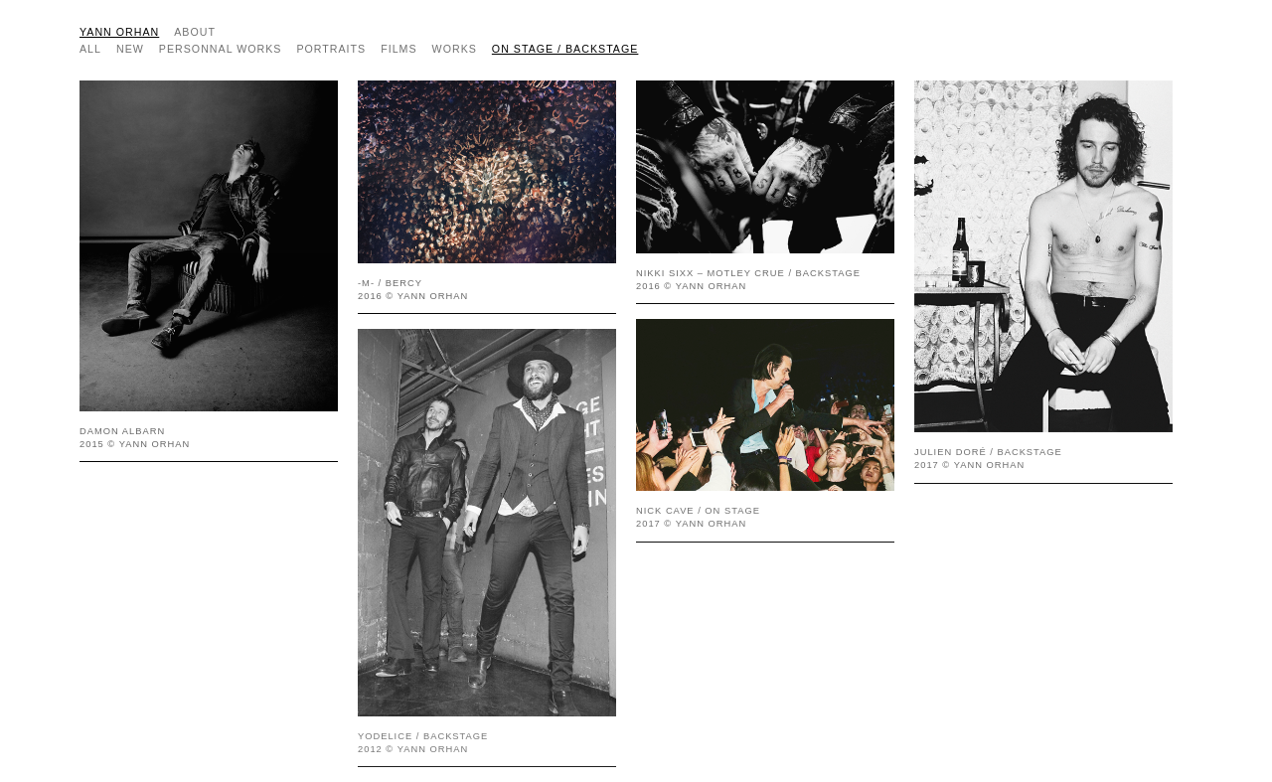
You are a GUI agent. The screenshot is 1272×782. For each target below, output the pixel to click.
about (195, 32)
